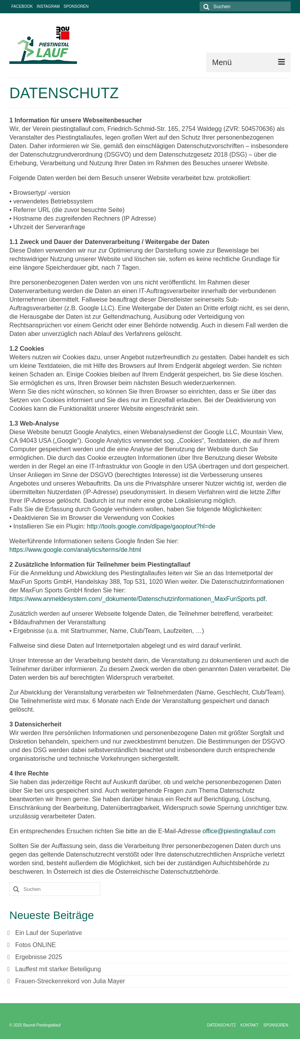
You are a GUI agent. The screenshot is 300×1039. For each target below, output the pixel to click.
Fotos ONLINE (35, 945)
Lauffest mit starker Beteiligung (58, 969)
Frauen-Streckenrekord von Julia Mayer (70, 981)
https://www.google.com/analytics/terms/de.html (75, 549)
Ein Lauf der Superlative (48, 932)
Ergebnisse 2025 (38, 957)
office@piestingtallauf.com (238, 831)
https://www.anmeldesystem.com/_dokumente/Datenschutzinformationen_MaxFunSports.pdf (137, 598)
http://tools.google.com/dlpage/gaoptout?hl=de (151, 526)
